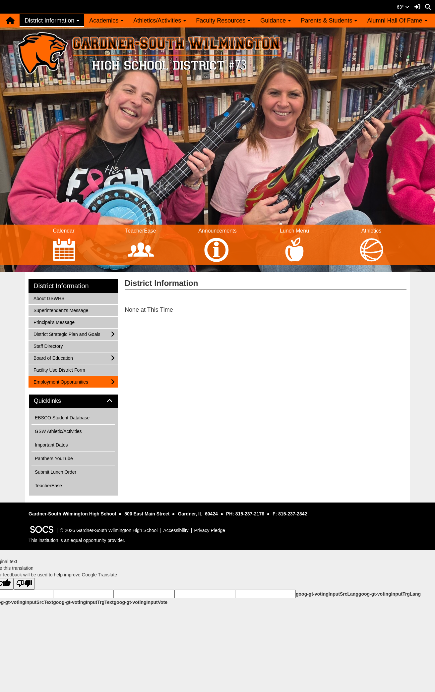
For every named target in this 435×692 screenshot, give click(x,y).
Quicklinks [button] (55, 401)
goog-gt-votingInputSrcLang (327, 594)
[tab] (73, 401)
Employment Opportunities (60, 381)
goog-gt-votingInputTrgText (83, 602)
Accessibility (175, 530)
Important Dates (51, 445)
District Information (61, 286)
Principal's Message (54, 322)
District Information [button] (52, 20)
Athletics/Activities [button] (159, 20)
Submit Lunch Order (55, 472)
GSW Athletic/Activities (58, 431)
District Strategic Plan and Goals (66, 334)
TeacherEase (48, 485)
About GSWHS (48, 298)
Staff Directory (48, 346)
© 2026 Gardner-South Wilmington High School (108, 530)
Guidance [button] (275, 20)
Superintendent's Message (60, 310)
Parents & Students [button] (329, 20)
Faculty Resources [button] (223, 20)
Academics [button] (106, 20)
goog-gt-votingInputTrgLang (389, 594)
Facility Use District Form (59, 369)
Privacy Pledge (209, 530)
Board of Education (53, 357)
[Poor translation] (24, 584)
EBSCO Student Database (62, 417)
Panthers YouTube (54, 458)
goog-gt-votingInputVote (140, 602)
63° (403, 7)
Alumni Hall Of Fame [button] (397, 20)
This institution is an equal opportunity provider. (77, 540)
